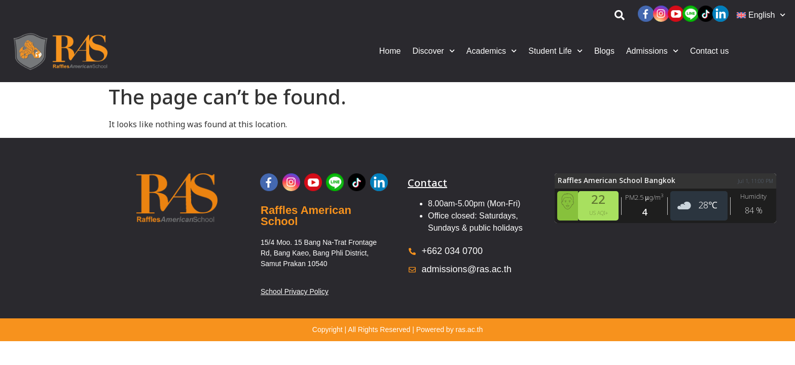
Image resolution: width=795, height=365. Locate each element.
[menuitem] (761, 15)
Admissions (652, 51)
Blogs (604, 51)
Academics (491, 51)
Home (390, 51)
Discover (433, 51)
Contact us (709, 51)
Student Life (555, 51)
